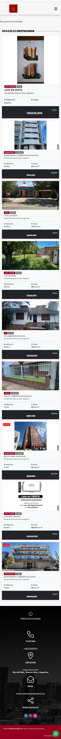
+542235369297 (30, 649)
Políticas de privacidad (30, 618)
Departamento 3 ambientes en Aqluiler (21, 155)
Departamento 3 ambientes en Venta (19, 577)
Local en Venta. (11, 216)
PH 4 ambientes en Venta (14, 336)
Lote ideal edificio (12, 517)
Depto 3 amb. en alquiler (15, 456)
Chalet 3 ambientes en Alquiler (18, 396)
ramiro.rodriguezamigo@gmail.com (30, 693)
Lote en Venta (13, 90)
